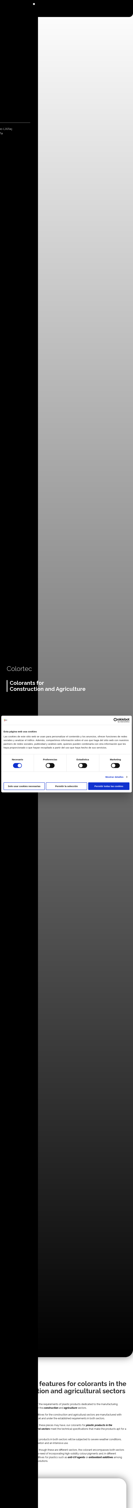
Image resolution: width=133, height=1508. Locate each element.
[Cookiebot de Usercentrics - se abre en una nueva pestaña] (115, 720)
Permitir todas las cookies (108, 786)
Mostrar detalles (114, 777)
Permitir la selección (66, 786)
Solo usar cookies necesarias (24, 786)
